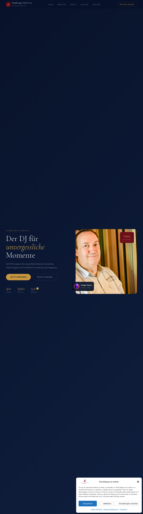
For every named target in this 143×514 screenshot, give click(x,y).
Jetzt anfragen (18, 277)
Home (50, 5)
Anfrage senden (127, 4)
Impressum (123, 509)
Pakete (73, 5)
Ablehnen (107, 503)
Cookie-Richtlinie (96, 509)
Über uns (61, 5)
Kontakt (96, 5)
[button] (138, 481)
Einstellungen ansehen (128, 503)
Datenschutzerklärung (111, 509)
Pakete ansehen (45, 277)
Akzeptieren (88, 503)
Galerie (84, 5)
